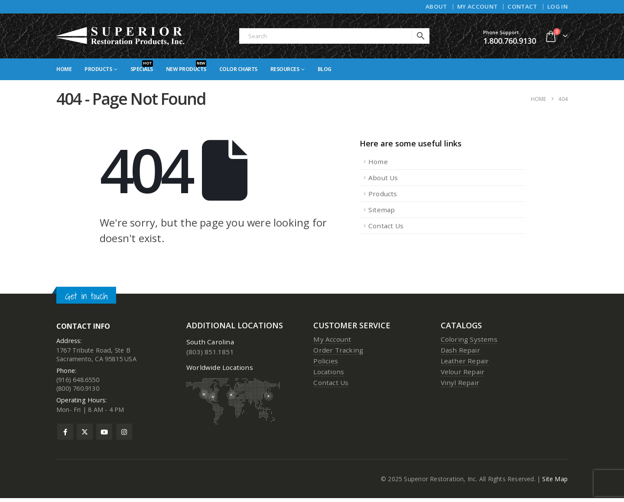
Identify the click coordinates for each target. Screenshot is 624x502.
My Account (477, 6)
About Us (383, 177)
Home (64, 69)
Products (98, 69)
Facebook (65, 436)
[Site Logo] (120, 36)
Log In (557, 6)
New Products (186, 66)
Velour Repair (463, 371)
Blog (325, 69)
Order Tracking (338, 350)
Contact (522, 6)
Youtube (104, 436)
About (436, 6)
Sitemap (381, 209)
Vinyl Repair (460, 382)
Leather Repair (465, 360)
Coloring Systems (469, 339)
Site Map (555, 483)
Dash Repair (460, 350)
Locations (328, 371)
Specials (141, 66)
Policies (325, 360)
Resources (284, 69)
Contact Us (385, 225)
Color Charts (238, 69)
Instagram (124, 436)
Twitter (85, 436)
